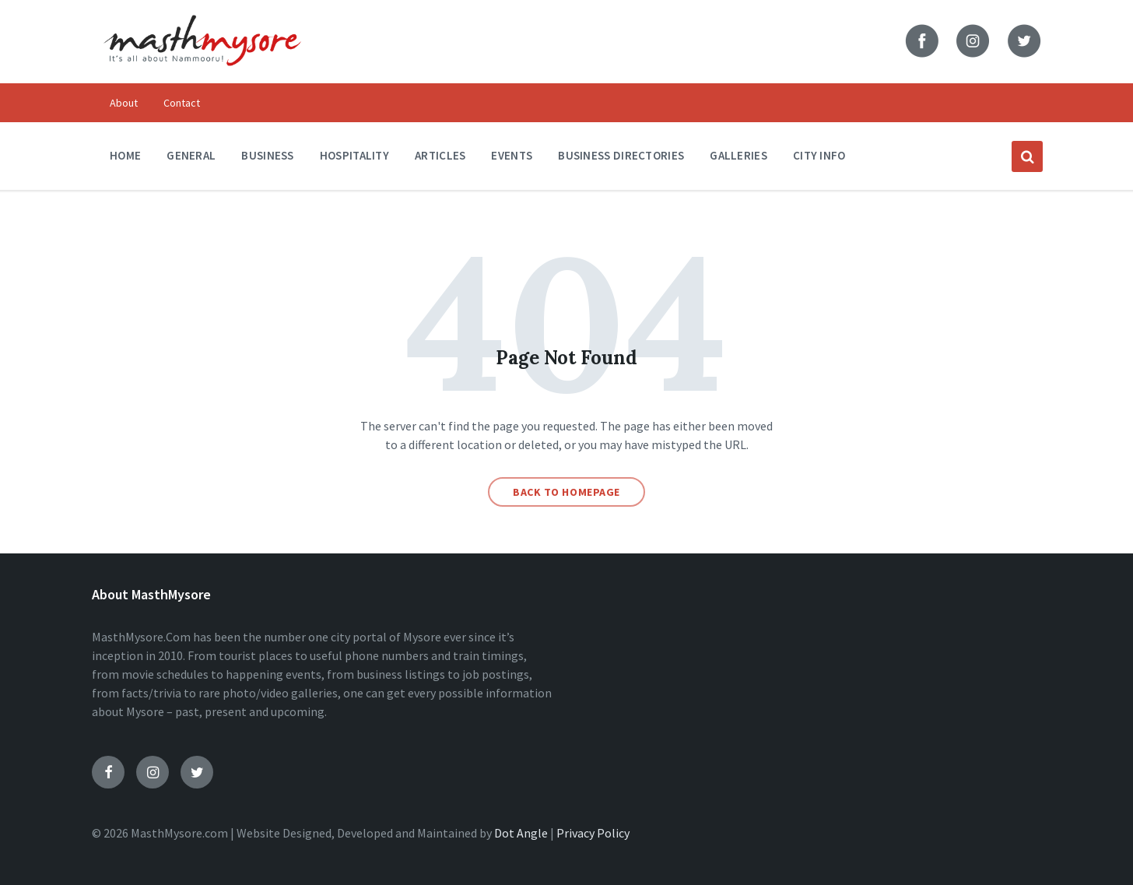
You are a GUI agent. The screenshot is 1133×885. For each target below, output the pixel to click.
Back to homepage (566, 492)
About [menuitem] (124, 103)
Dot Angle (521, 833)
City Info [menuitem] (819, 155)
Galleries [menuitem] (738, 155)
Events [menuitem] (511, 155)
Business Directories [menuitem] (621, 155)
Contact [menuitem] (181, 103)
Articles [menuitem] (440, 155)
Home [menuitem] (125, 155)
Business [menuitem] (267, 155)
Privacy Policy (593, 833)
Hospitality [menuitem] (354, 155)
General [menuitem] (191, 155)
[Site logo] (202, 76)
